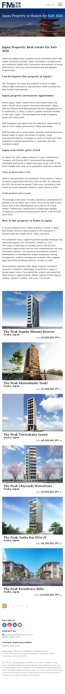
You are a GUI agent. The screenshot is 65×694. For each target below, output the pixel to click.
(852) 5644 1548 (12, 646)
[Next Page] (27, 606)
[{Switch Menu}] (60, 4)
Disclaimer (7, 651)
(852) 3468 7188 (12, 637)
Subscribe (50, 5)
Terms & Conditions (23, 651)
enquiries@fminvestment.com (19, 635)
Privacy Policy (41, 651)
